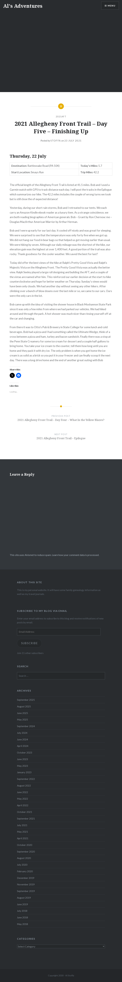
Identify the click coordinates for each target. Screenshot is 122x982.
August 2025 (24, 706)
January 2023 (24, 772)
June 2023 (22, 759)
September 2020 (26, 851)
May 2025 (22, 719)
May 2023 (22, 765)
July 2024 (22, 732)
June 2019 (22, 904)
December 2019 (25, 878)
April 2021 (22, 838)
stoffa (56, 140)
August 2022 (24, 785)
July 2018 (22, 910)
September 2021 (26, 818)
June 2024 (22, 739)
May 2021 (22, 831)
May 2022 (22, 798)
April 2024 (22, 745)
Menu (111, 5)
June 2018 (22, 917)
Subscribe (29, 643)
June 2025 (22, 713)
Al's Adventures (22, 6)
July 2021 (22, 825)
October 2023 (24, 752)
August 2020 (24, 858)
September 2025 (26, 699)
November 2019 (26, 884)
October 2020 (24, 844)
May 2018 (22, 924)
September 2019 (26, 891)
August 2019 (24, 897)
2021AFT (61, 116)
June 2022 (22, 792)
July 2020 (22, 864)
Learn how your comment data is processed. (75, 554)
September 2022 (26, 778)
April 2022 (22, 805)
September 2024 (26, 726)
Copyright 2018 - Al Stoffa (61, 975)
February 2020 (25, 871)
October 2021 (24, 811)
